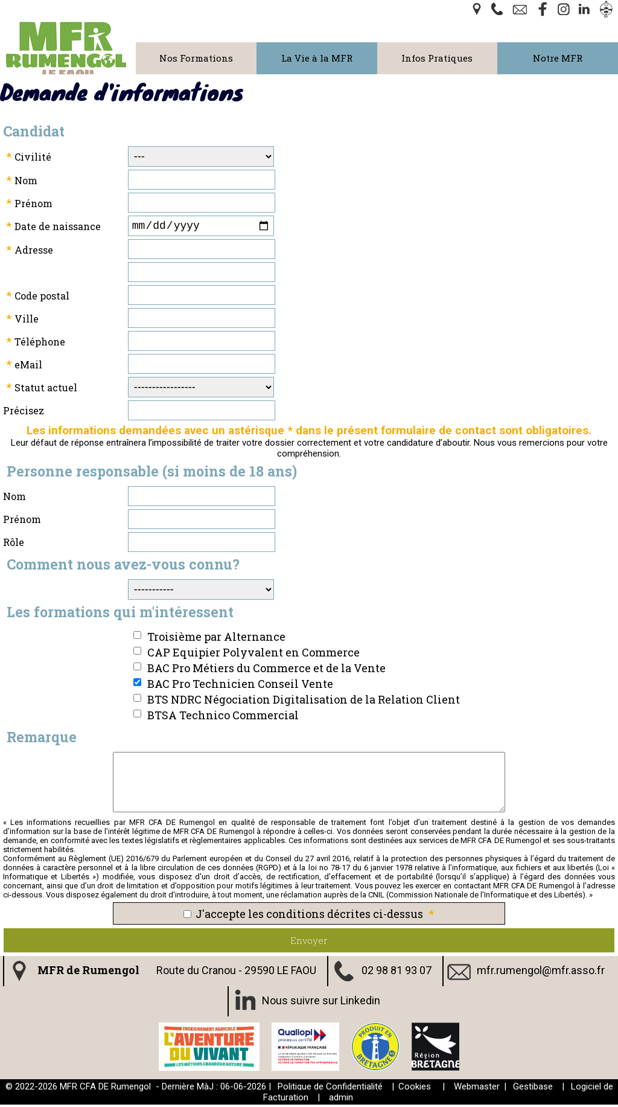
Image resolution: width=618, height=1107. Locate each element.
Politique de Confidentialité (330, 1088)
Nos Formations (196, 58)
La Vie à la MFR (316, 58)
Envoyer (309, 943)
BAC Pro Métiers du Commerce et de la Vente (266, 670)
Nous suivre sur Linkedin (321, 1002)
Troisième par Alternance (216, 639)
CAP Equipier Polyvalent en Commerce (253, 654)
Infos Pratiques (437, 58)
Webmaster (477, 1088)
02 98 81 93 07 (397, 972)
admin (341, 1099)
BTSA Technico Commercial (223, 717)
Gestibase (533, 1088)
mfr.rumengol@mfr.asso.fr (541, 972)
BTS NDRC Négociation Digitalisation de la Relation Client (303, 702)
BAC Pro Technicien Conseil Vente (240, 686)
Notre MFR (557, 58)
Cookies (414, 1088)
